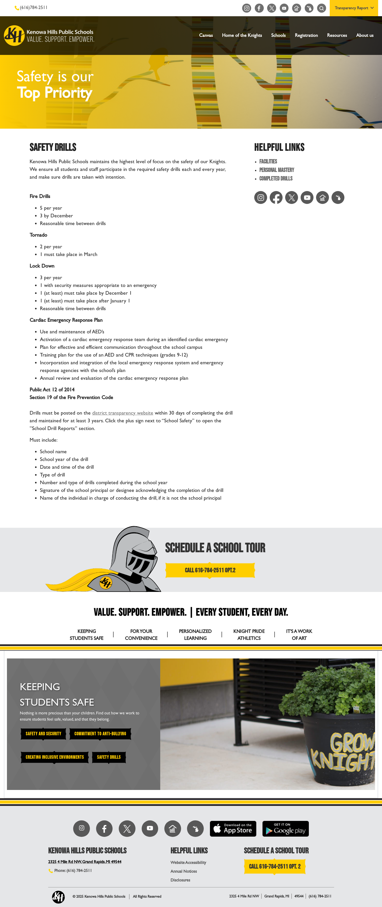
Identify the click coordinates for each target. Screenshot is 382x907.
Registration (306, 35)
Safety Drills (110, 757)
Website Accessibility (188, 862)
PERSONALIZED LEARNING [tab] (195, 635)
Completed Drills (275, 179)
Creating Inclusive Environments (55, 757)
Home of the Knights (242, 35)
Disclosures (180, 880)
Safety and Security (44, 734)
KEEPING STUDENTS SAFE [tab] (86, 635)
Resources (337, 35)
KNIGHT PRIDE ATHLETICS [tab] (249, 635)
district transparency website (123, 413)
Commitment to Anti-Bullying (101, 734)
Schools (278, 35)
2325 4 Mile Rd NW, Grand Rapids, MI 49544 (85, 861)
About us (364, 35)
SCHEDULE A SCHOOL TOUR (215, 548)
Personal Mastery (276, 170)
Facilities (268, 162)
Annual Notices (184, 871)
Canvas (206, 35)
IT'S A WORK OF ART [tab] (299, 635)
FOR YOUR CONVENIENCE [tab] (141, 635)
